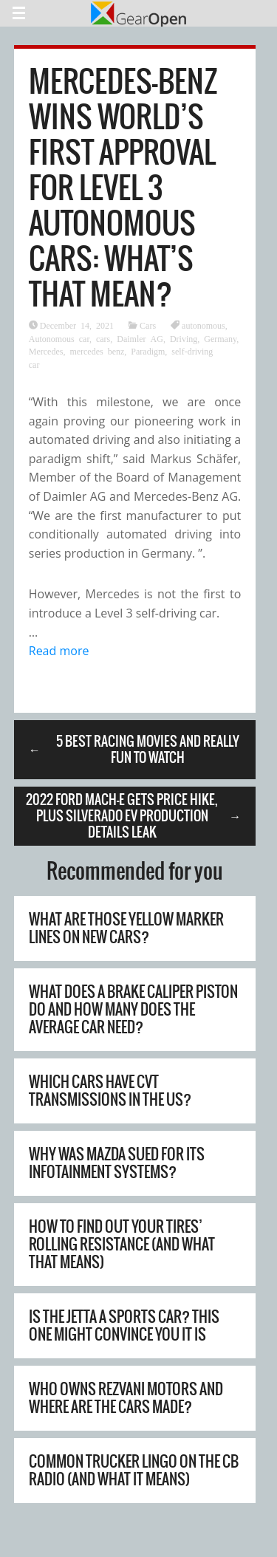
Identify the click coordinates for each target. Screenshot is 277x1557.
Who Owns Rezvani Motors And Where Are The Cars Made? (126, 1398)
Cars (148, 325)
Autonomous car (59, 338)
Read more (59, 651)
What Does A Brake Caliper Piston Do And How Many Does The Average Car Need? (133, 1009)
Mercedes (46, 350)
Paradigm (148, 350)
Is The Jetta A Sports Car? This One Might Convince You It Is (124, 1325)
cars (103, 338)
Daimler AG (140, 338)
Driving (183, 338)
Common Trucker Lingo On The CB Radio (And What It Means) (134, 1470)
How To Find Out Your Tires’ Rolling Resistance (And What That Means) (122, 1244)
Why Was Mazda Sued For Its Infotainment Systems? (117, 1163)
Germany (220, 338)
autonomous (203, 325)
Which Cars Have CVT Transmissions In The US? (110, 1090)
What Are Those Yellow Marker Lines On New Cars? (126, 928)
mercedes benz (96, 350)
